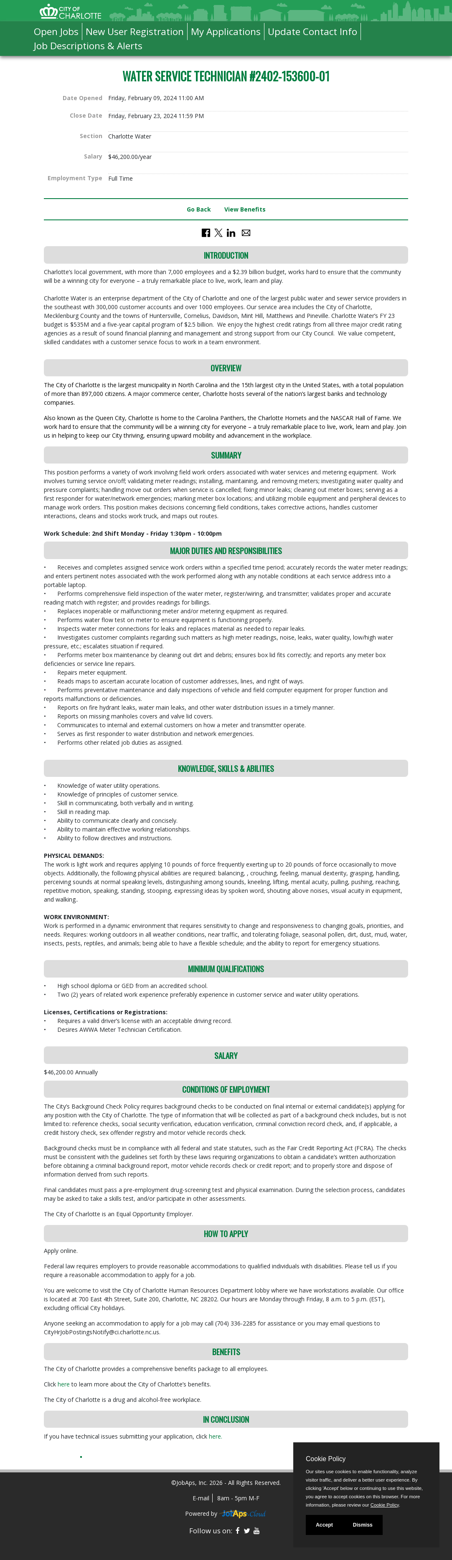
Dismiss (363, 1525)
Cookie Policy (325, 1458)
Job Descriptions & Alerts (88, 45)
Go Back (199, 209)
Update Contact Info (312, 31)
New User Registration (135, 31)
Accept (324, 1525)
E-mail (201, 1498)
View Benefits (245, 209)
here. (215, 1436)
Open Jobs (56, 31)
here (64, 1384)
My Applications (226, 31)
